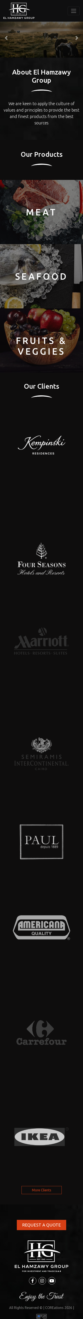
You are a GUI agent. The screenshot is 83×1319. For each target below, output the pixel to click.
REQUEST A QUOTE (41, 1224)
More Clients (41, 1190)
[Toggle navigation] (74, 11)
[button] (6, 38)
